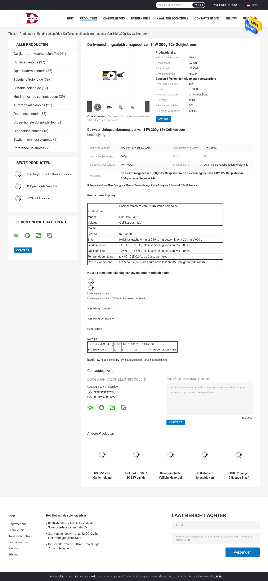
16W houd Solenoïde (131, 359)
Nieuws (231, 18)
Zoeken (199, 5)
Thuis (11, 33)
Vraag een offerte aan (225, 4)
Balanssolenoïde (26, 62)
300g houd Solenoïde (156, 359)
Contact (163, 118)
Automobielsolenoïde (29, 105)
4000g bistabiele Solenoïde (42, 186)
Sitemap (13, 554)
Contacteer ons (207, 18)
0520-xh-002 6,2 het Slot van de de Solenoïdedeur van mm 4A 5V (71, 525)
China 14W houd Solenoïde (81, 576)
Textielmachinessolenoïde (33, 140)
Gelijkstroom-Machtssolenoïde (36, 54)
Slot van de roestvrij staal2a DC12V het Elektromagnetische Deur (73, 536)
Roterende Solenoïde (29, 148)
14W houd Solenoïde (38, 198)
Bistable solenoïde (48, 33)
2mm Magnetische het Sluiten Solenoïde (49, 174)
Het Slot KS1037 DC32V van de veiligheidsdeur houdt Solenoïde (136, 475)
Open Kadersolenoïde (29, 71)
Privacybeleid (56, 576)
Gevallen (250, 18)
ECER (219, 576)
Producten (88, 18)
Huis (70, 18)
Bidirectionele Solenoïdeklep (35, 122)
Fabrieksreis (141, 18)
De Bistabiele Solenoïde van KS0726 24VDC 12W (204, 475)
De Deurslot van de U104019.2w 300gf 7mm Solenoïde (73, 546)
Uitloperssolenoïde (27, 131)
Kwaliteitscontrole (172, 18)
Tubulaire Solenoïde (28, 79)
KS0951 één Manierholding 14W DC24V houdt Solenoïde (102, 475)
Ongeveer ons (114, 18)
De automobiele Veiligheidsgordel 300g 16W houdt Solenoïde (170, 475)
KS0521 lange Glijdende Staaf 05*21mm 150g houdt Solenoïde (238, 475)
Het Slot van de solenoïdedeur (36, 97)
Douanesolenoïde (27, 114)
